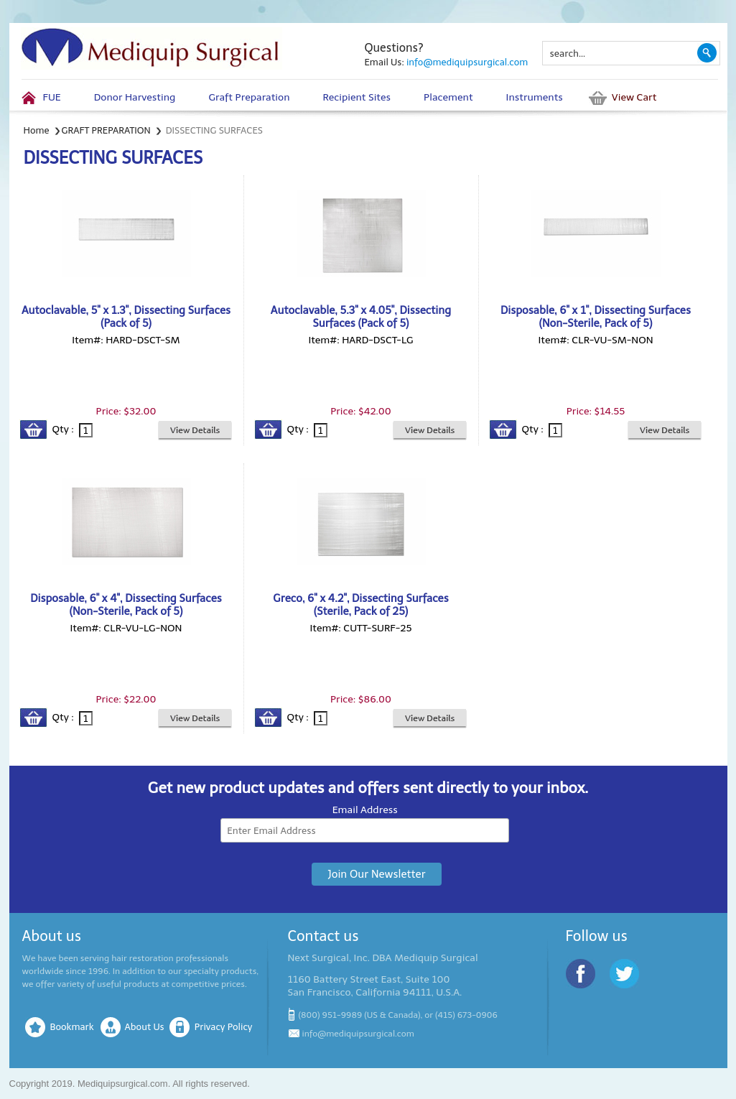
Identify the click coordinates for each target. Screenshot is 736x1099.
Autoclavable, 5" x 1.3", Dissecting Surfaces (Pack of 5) (126, 317)
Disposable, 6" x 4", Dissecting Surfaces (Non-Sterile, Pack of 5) (125, 605)
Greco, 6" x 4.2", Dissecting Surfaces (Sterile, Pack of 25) (360, 605)
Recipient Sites (356, 97)
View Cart (634, 97)
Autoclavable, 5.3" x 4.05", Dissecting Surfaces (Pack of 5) (361, 317)
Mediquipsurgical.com (123, 1083)
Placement (448, 97)
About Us (144, 1026)
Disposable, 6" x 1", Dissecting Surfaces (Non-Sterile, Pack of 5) (595, 317)
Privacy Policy (224, 1026)
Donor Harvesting (135, 97)
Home (37, 130)
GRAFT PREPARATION (106, 130)
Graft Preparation (248, 97)
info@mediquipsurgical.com (467, 62)
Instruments (534, 97)
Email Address (365, 810)
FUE (52, 97)
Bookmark (72, 1026)
